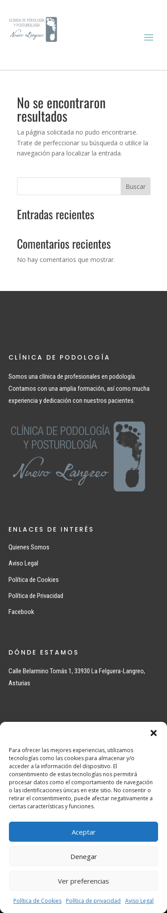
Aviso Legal (139, 901)
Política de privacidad (93, 901)
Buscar (136, 186)
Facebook (21, 612)
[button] (153, 733)
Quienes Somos (28, 547)
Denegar (83, 856)
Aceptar (84, 831)
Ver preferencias (83, 880)
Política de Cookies (37, 901)
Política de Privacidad (35, 596)
